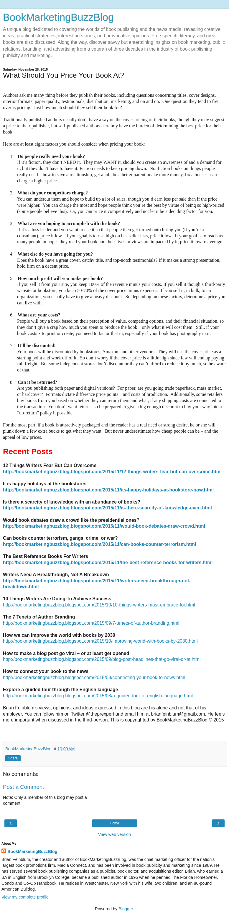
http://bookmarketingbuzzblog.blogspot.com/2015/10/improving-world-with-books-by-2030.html (100, 641)
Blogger (125, 908)
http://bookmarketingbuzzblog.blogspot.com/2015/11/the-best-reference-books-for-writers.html (107, 562)
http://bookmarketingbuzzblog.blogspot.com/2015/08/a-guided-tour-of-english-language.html (98, 695)
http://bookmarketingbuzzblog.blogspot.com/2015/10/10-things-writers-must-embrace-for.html (99, 604)
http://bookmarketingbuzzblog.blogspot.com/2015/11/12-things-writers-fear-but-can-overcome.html (112, 471)
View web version (114, 834)
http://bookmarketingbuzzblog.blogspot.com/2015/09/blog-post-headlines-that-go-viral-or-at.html (101, 659)
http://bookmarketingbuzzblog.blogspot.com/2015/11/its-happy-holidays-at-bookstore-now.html (108, 489)
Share (13, 758)
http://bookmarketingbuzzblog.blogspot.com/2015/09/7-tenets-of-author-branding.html (91, 623)
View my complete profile (25, 897)
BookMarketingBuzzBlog (58, 17)
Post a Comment (23, 787)
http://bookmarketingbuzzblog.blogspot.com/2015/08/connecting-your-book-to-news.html (94, 677)
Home (114, 823)
